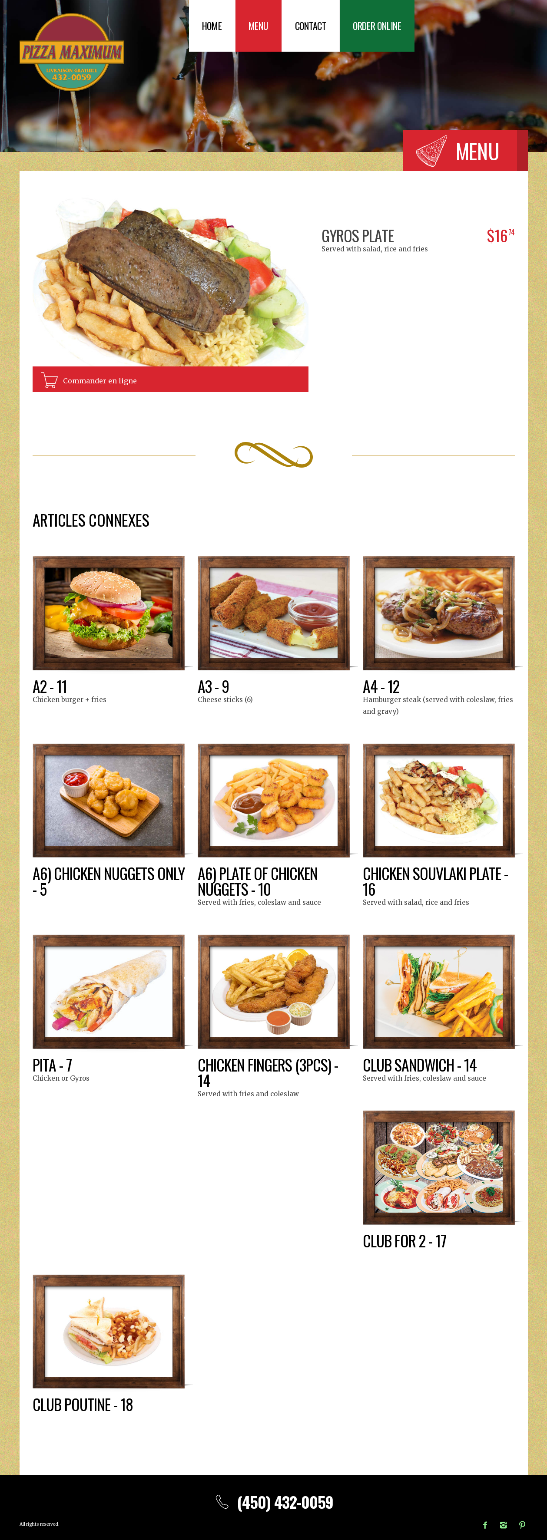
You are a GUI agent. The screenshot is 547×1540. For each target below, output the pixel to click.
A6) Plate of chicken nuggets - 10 (258, 880)
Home (212, 26)
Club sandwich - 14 (420, 1064)
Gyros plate (358, 235)
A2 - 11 (50, 685)
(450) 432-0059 (273, 1501)
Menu (259, 26)
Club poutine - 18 (84, 1403)
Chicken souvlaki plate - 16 (436, 880)
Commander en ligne (100, 380)
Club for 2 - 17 (405, 1240)
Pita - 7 (52, 1064)
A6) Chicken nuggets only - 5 (94, 880)
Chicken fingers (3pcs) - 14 (269, 1072)
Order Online (377, 26)
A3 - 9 (213, 685)
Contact (310, 26)
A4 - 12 (381, 685)
